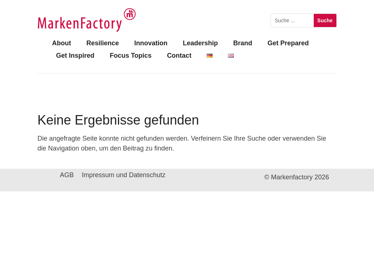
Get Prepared (288, 43)
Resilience (102, 43)
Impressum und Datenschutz (123, 175)
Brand (242, 43)
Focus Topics (131, 55)
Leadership (200, 43)
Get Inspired (75, 55)
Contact (179, 55)
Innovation (150, 43)
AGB (67, 175)
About (61, 43)
